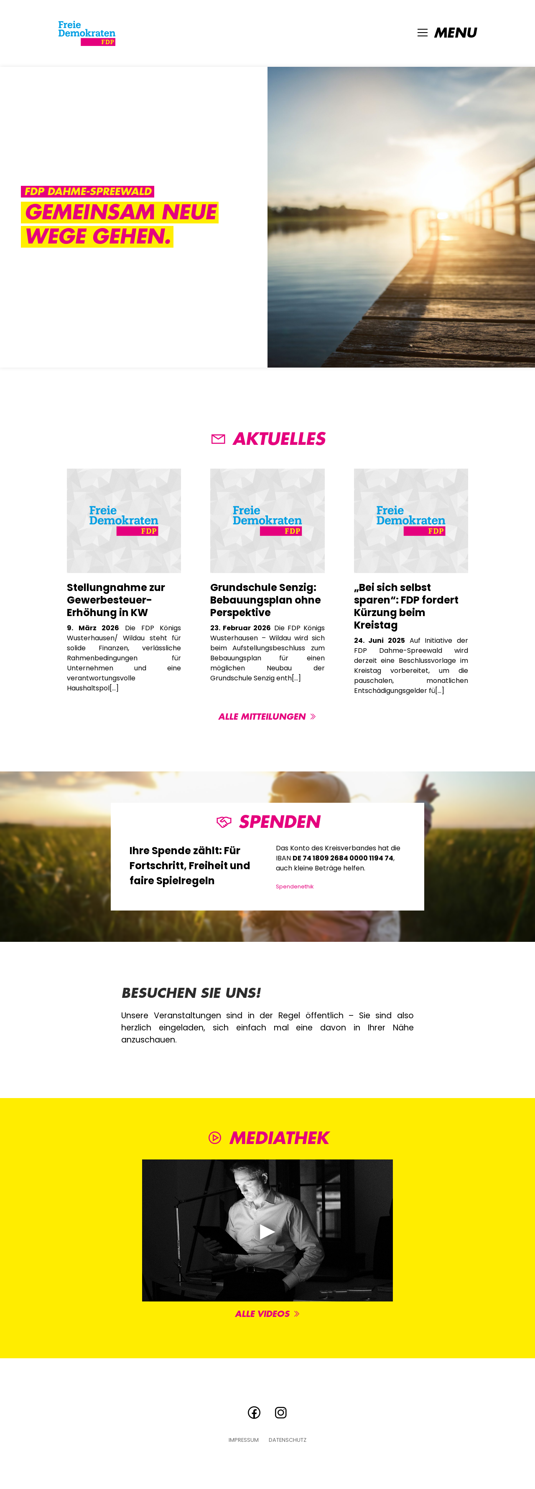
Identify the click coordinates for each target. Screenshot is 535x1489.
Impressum (244, 1440)
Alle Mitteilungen (267, 717)
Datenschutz (287, 1440)
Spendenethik (294, 886)
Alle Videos (268, 1314)
